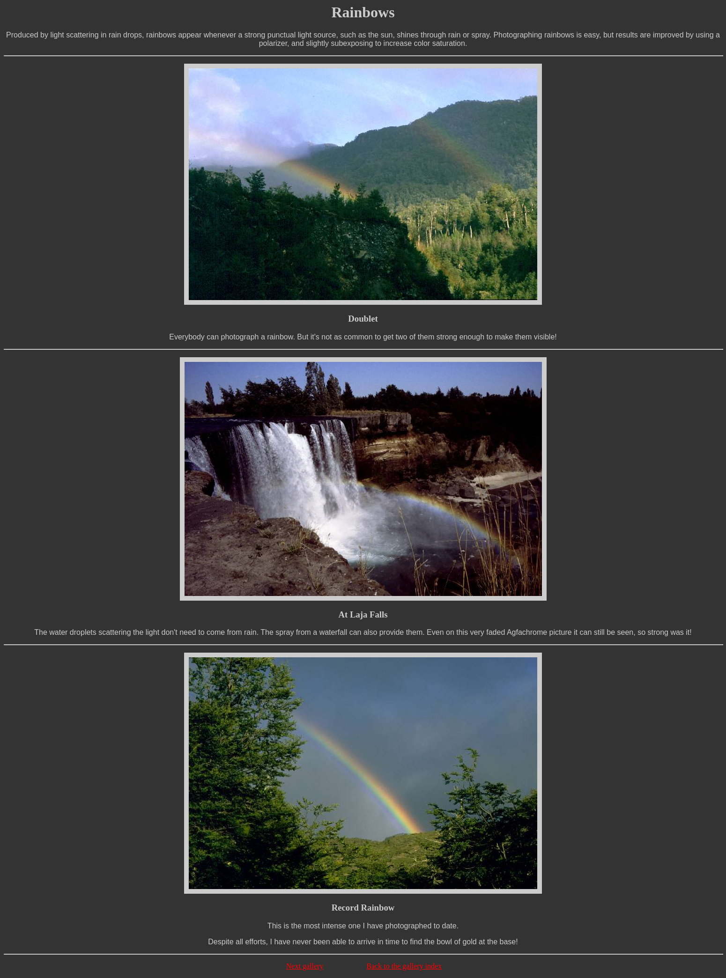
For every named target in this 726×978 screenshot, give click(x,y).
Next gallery (305, 966)
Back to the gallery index (404, 966)
